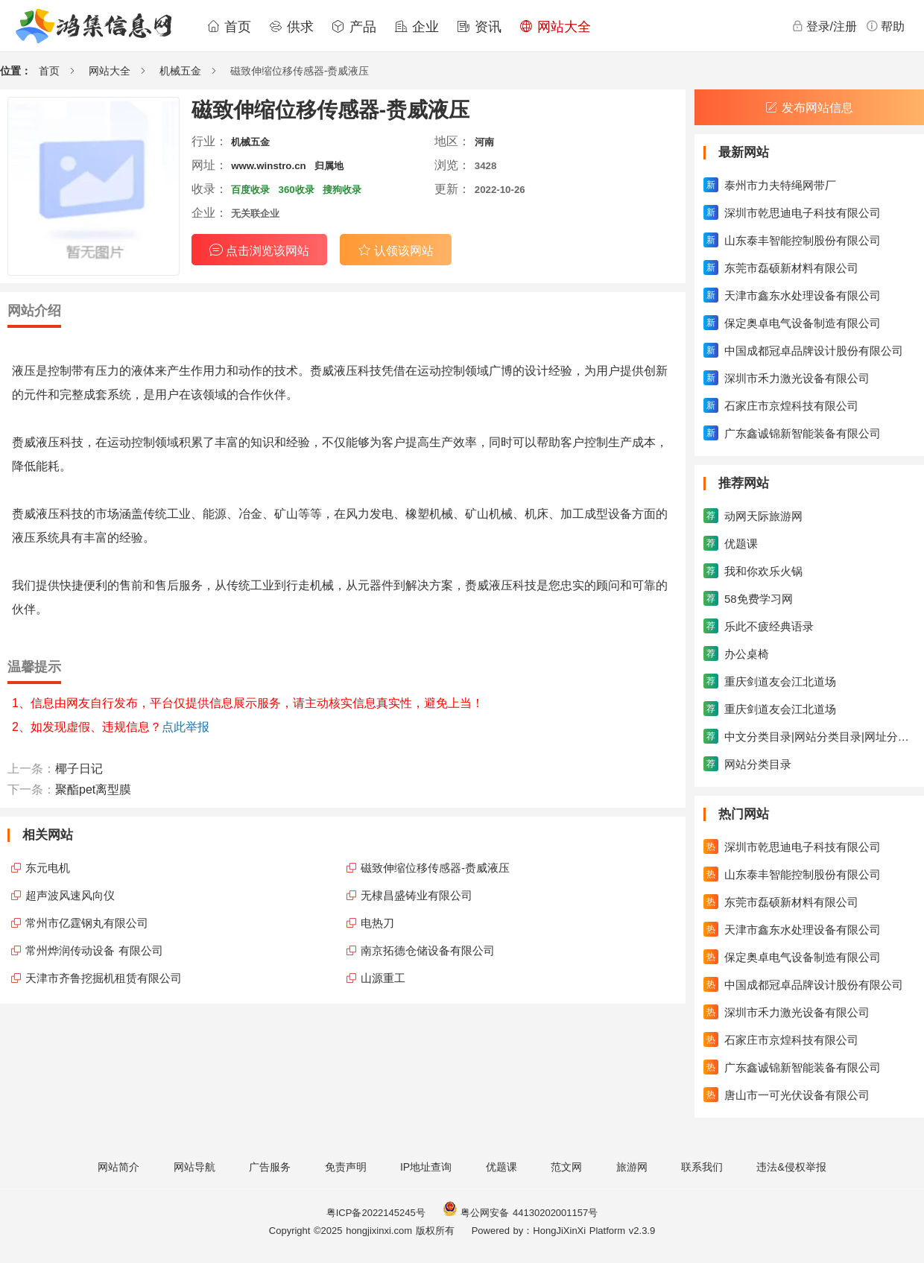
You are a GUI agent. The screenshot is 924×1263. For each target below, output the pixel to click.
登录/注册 (824, 26)
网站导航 (194, 1167)
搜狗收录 (342, 189)
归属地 (329, 165)
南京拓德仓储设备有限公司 (428, 950)
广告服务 (270, 1167)
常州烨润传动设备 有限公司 (94, 950)
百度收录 (250, 189)
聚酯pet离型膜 (93, 789)
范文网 (566, 1167)
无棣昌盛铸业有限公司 (416, 895)
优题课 (501, 1167)
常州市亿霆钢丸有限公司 (86, 923)
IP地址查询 (426, 1167)
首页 (228, 26)
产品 (354, 26)
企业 (416, 26)
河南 (484, 142)
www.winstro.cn (268, 165)
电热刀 (377, 923)
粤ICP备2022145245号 (375, 1212)
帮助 (885, 26)
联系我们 (702, 1167)
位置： (15, 71)
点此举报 (185, 727)
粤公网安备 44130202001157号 (520, 1212)
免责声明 (346, 1167)
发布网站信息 (809, 107)
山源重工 (383, 978)
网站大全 (555, 26)
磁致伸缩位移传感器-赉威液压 (435, 867)
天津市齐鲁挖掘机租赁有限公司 (103, 978)
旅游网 (632, 1167)
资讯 (479, 26)
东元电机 (47, 867)
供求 (291, 26)
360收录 (296, 189)
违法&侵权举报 (791, 1167)
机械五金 (180, 71)
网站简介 (118, 1167)
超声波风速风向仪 (70, 895)
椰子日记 (79, 768)
